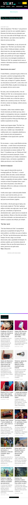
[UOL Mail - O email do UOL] (19, 3)
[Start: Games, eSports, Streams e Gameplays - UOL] (8, 3)
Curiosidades (22, 6)
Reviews (3, 6)
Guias (15, 6)
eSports (9, 6)
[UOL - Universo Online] (14, 4)
